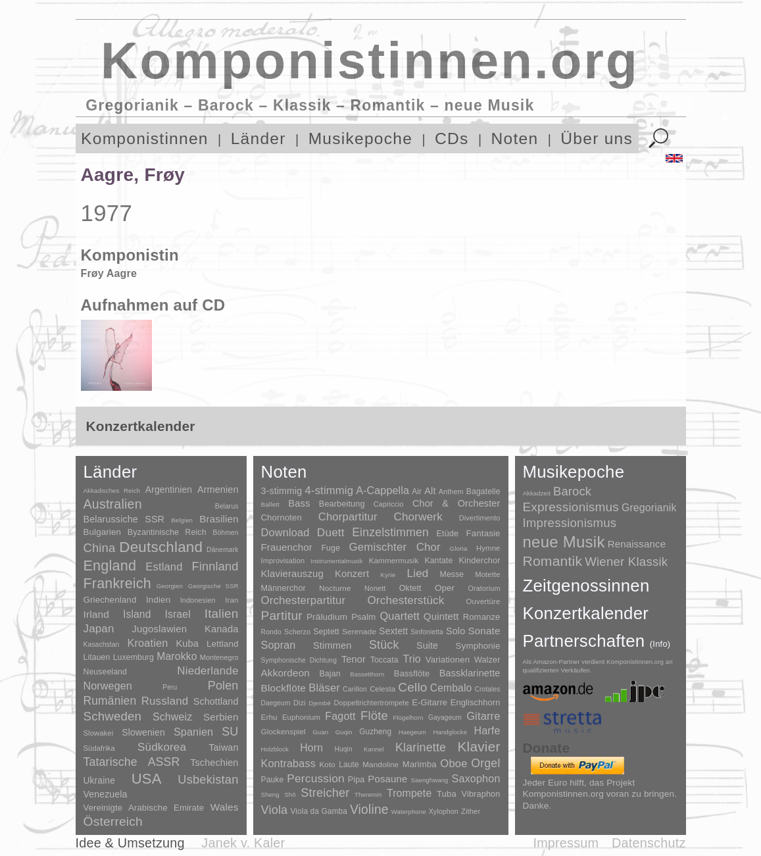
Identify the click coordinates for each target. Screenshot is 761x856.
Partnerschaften (597, 641)
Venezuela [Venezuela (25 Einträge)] (106, 794)
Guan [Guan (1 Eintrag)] (320, 732)
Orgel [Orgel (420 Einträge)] (485, 763)
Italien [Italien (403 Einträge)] (222, 613)
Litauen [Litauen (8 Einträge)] (97, 657)
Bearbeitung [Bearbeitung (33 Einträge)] (342, 504)
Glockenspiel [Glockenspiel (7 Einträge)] (283, 731)
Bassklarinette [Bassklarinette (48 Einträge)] (470, 673)
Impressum (566, 843)
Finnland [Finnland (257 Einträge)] (215, 566)
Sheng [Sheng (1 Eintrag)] (270, 794)
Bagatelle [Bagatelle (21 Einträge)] (483, 491)
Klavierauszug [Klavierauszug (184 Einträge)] (292, 573)
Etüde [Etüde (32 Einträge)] (447, 533)
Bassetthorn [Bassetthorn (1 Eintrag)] (367, 674)
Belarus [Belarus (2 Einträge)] (227, 506)
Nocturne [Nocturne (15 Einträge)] (335, 588)
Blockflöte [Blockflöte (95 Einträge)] (284, 687)
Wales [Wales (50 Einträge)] (224, 807)
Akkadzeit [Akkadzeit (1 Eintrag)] (537, 493)
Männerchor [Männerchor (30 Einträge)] (283, 588)
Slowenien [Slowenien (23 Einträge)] (143, 732)
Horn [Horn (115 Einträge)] (311, 747)
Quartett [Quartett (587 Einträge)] (399, 616)
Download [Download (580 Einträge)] (285, 532)
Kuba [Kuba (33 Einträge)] (187, 643)
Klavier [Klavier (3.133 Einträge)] (479, 746)
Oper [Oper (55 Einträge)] (444, 588)
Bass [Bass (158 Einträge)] (299, 503)
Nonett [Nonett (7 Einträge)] (375, 588)
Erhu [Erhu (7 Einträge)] (269, 717)
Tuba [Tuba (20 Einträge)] (446, 794)
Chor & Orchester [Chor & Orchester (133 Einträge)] (456, 503)
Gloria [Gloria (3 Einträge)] (458, 548)
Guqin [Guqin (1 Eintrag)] (344, 732)
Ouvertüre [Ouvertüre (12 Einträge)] (483, 601)
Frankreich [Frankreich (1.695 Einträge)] (117, 584)
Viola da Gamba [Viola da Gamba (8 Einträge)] (318, 811)
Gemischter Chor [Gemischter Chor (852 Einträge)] (395, 547)
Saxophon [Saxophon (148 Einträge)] (476, 778)
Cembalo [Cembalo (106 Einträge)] (451, 687)
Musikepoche (360, 138)
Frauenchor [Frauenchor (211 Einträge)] (286, 547)
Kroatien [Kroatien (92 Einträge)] (147, 643)
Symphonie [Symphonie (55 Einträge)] (478, 646)
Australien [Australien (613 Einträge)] (113, 504)
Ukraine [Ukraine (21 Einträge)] (99, 781)
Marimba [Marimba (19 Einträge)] (420, 764)
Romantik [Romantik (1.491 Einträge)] (553, 560)
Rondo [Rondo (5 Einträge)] (271, 632)
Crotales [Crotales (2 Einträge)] (488, 689)
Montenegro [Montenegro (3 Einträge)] (219, 657)
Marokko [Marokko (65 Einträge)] (177, 656)
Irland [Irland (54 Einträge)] (96, 614)
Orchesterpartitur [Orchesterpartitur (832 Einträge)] (303, 600)
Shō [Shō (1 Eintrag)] (289, 794)
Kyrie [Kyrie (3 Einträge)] (387, 574)
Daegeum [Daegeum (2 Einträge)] (276, 703)
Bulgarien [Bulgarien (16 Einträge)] (103, 532)
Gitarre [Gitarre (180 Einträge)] (483, 716)
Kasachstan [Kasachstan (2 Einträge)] (102, 644)
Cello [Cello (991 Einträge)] (412, 687)
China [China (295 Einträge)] (100, 548)
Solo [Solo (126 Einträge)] (455, 631)
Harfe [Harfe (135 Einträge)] (487, 730)
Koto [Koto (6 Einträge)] (327, 764)
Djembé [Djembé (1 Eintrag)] (319, 703)
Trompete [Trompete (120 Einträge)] (409, 793)
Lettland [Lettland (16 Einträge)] (223, 644)
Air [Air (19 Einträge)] (417, 491)
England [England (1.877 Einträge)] (110, 565)
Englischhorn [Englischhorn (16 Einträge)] (476, 702)
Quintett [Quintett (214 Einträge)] (441, 616)
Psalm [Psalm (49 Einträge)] (363, 617)
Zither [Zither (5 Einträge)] (470, 811)
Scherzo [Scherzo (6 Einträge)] (297, 632)
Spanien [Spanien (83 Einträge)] (193, 732)
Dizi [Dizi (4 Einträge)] (299, 703)
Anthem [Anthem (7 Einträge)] (451, 491)
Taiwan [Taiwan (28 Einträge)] (223, 747)
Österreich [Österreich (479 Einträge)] (113, 821)
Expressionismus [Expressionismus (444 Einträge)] (571, 507)
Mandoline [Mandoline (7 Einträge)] (380, 764)
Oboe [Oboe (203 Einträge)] (453, 763)
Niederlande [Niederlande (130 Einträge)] (207, 671)
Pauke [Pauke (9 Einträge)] (272, 779)
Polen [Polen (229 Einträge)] (223, 685)
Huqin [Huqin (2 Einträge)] (343, 749)
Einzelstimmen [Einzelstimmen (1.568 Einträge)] (390, 532)
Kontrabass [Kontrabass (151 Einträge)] (288, 763)
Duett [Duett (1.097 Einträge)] (331, 532)
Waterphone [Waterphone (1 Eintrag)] (408, 811)
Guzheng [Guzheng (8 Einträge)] (375, 731)
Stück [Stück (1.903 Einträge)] (384, 644)
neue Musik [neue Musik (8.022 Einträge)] (564, 542)
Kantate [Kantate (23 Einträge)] (438, 560)
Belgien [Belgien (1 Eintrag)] (182, 520)
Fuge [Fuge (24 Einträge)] (330, 548)
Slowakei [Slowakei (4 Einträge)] (99, 733)
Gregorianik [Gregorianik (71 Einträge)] (649, 507)
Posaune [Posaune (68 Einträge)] (387, 778)
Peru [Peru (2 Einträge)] (169, 687)
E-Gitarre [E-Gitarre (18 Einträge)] (429, 702)
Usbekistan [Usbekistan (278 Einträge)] (208, 779)
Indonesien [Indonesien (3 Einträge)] (198, 600)
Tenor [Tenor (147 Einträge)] (353, 659)
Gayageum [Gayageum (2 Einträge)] (445, 717)
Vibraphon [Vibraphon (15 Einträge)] (481, 794)
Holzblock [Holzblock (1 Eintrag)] (275, 749)
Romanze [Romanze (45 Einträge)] (482, 617)
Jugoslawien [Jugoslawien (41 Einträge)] (159, 628)
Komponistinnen (145, 138)
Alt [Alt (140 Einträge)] (429, 491)
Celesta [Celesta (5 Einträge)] (382, 689)
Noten (515, 138)
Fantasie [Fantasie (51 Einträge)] (483, 533)
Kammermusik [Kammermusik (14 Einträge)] (394, 560)
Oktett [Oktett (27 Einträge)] (410, 588)
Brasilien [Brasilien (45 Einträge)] (218, 518)
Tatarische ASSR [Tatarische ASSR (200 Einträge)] (132, 761)
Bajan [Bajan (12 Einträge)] (329, 673)
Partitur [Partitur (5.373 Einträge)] (282, 615)
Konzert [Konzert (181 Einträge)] (352, 573)
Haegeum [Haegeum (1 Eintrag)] (412, 732)
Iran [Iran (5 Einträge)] (231, 600)
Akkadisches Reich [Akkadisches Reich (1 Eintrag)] (112, 490)
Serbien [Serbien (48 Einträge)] (220, 716)
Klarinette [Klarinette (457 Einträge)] (420, 747)
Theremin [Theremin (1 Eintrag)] (368, 794)
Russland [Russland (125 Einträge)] (165, 701)
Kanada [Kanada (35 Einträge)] (221, 629)
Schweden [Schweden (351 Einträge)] (113, 716)
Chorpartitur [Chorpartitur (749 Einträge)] (348, 517)
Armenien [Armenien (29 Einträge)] (218, 489)
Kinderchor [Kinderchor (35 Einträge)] (479, 560)
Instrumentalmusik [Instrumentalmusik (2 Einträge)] (336, 561)
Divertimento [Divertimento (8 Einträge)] (480, 518)
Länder (258, 138)
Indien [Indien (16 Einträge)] (158, 600)
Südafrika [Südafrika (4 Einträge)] (99, 748)
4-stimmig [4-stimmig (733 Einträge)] (329, 490)
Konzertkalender (586, 613)
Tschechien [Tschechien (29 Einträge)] (214, 762)
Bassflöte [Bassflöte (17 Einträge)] (412, 673)
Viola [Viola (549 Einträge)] (274, 810)
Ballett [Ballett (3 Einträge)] (270, 504)
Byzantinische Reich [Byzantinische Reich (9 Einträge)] (167, 532)
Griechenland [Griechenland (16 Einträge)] (110, 600)
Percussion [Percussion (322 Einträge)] (315, 778)
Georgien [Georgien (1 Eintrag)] (170, 586)
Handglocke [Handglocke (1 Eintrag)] (450, 732)
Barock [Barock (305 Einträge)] (572, 491)
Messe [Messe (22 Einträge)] (452, 574)
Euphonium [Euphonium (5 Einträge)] (301, 717)
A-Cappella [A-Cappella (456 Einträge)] (382, 490)
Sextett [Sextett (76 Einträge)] (393, 631)
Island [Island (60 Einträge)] (137, 614)
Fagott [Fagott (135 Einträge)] (340, 716)
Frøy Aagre (109, 273)
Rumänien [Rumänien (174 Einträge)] (110, 700)
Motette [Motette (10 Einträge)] (487, 574)
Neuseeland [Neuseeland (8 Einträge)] (105, 671)
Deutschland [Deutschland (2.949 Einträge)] (161, 547)
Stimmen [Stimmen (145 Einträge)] (332, 645)
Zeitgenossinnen (586, 585)
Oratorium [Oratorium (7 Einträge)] (484, 588)
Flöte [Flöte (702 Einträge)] (374, 715)
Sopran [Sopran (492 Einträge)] (278, 645)
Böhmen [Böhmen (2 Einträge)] (225, 532)
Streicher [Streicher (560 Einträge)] (325, 792)
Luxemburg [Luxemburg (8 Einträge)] (133, 657)
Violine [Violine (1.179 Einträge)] (369, 810)
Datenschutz (648, 843)
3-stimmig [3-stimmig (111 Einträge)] (282, 491)
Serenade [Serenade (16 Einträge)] (359, 631)
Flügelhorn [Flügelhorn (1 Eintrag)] (408, 717)
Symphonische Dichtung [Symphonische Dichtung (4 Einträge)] (299, 660)
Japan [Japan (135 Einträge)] (99, 628)
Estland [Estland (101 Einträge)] (163, 566)
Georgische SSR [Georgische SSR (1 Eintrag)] (213, 586)
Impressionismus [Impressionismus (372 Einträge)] (570, 523)
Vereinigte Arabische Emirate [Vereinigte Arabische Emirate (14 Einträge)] (144, 808)
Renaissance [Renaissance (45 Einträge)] (637, 543)
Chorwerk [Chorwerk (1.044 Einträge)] (418, 517)
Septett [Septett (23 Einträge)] (326, 631)
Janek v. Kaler (243, 843)
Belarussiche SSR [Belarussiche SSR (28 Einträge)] (124, 519)
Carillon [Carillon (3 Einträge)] (355, 689)
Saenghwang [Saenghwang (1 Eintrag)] (430, 780)
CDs (452, 138)
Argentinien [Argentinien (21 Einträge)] (168, 490)
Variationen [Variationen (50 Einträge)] (448, 660)
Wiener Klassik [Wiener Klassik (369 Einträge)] (626, 561)
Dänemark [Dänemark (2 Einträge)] (222, 549)
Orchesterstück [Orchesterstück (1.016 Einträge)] (405, 600)
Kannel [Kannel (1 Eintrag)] (373, 749)
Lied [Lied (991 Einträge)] (418, 573)
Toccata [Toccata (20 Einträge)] (384, 660)
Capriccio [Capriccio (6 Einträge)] (389, 504)
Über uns (596, 138)
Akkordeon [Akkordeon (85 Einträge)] (285, 672)
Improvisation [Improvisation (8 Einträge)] (283, 561)
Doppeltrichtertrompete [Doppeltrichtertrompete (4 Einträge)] (370, 703)
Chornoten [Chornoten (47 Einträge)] (281, 517)
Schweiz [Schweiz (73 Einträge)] (172, 716)
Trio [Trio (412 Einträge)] (411, 659)
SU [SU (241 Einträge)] (230, 731)
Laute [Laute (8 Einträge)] (348, 764)
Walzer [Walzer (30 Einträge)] (487, 660)
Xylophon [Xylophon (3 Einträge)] (443, 811)
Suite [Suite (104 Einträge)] (427, 645)
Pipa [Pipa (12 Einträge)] (356, 779)
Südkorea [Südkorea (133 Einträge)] (161, 747)
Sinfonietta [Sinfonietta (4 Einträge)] (426, 632)
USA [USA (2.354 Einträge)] (147, 778)
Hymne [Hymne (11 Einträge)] (488, 548)
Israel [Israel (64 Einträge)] (177, 614)
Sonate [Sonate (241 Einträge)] (484, 630)
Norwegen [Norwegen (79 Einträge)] (108, 686)
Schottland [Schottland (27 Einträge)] (216, 701)
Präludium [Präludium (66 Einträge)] (327, 617)
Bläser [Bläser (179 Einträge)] (324, 687)
